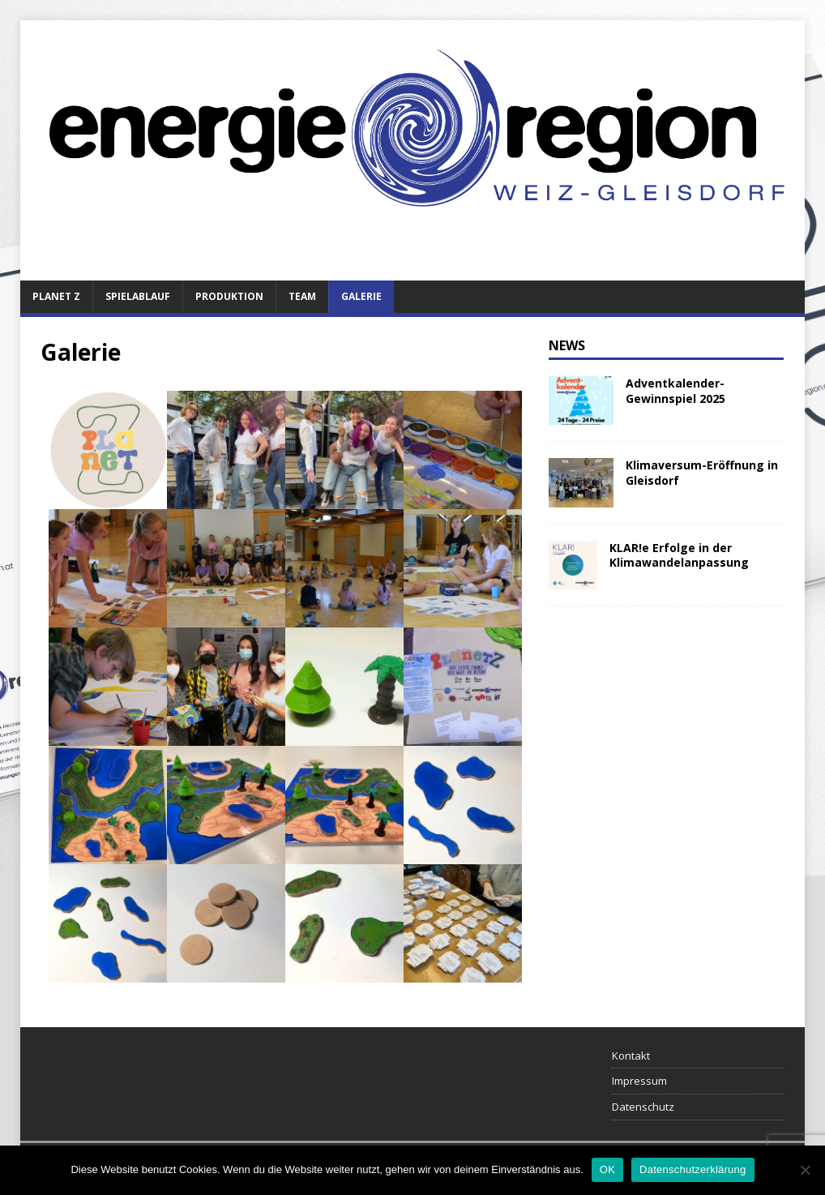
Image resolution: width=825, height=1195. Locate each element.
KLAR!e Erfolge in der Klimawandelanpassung (679, 555)
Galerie (361, 296)
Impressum (639, 1080)
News (567, 345)
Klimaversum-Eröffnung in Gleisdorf (702, 472)
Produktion (229, 296)
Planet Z (56, 296)
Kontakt (631, 1055)
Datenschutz (643, 1106)
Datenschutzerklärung (692, 1169)
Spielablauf (137, 296)
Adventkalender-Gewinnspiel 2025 (675, 390)
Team (302, 296)
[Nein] (805, 1170)
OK (607, 1169)
